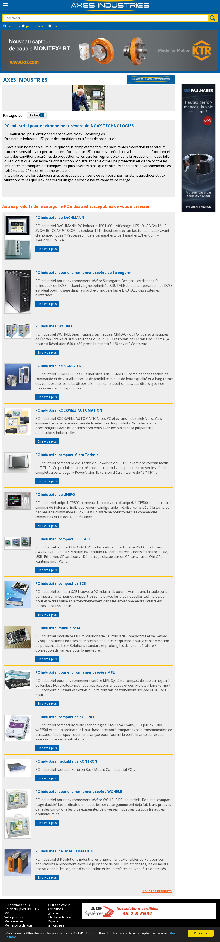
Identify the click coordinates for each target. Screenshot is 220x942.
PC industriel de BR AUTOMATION (64, 851)
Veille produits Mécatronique (14, 919)
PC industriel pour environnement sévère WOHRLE (78, 791)
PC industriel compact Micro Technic (66, 454)
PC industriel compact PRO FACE (62, 539)
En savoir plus (47, 249)
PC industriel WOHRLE (54, 326)
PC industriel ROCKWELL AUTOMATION (68, 410)
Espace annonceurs (56, 923)
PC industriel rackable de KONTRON (66, 761)
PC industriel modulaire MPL (59, 628)
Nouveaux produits (17, 909)
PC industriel (76, 206)
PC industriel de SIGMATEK (58, 365)
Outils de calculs (59, 905)
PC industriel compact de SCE (60, 583)
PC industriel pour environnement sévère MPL (75, 672)
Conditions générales (55, 911)
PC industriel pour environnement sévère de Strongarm (83, 272)
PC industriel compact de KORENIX (65, 717)
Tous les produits (157, 891)
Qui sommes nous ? (18, 905)
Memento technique (18, 925)
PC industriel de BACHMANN (59, 217)
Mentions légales (60, 917)
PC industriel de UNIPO (55, 494)
